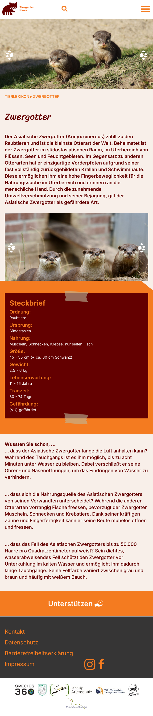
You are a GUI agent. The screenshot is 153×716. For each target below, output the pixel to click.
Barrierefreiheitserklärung (39, 653)
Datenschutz (21, 642)
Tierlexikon (17, 96)
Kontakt (15, 631)
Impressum (19, 664)
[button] (64, 9)
